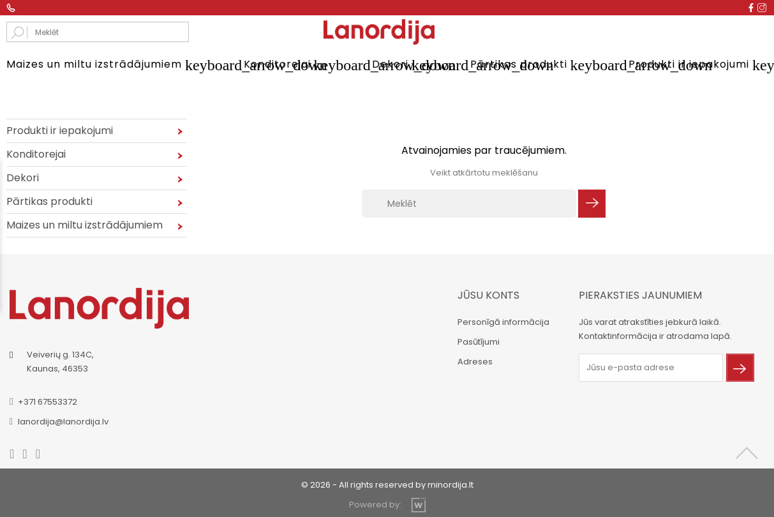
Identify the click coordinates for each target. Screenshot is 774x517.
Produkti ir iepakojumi (698, 65)
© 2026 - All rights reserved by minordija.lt (387, 485)
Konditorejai (292, 65)
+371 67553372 (47, 402)
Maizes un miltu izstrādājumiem (109, 65)
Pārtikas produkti (533, 65)
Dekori (405, 65)
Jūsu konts (488, 295)
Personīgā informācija (503, 322)
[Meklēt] (469, 204)
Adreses (475, 362)
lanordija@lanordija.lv (63, 422)
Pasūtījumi (479, 342)
